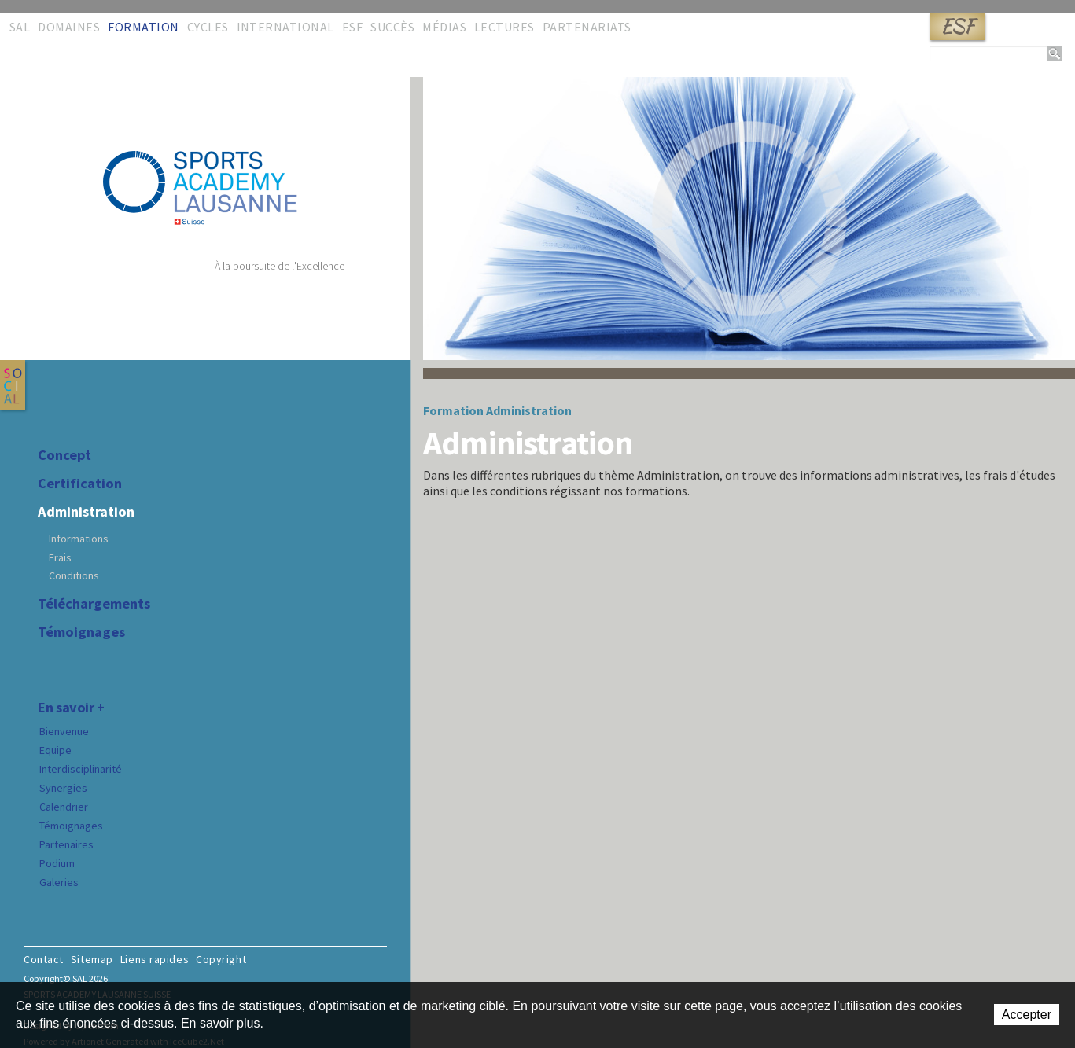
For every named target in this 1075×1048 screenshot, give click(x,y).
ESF (957, 26)
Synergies (63, 788)
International (285, 27)
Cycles (208, 27)
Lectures (504, 27)
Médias (444, 27)
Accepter (1026, 1014)
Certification (80, 483)
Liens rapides (154, 959)
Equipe (55, 750)
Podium (57, 863)
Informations (79, 538)
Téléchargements (94, 604)
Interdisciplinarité (80, 769)
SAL (19, 27)
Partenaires (66, 844)
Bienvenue (64, 731)
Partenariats (587, 27)
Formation (143, 27)
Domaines (69, 27)
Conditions (74, 575)
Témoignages (81, 632)
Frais (60, 557)
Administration (86, 512)
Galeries (59, 882)
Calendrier (63, 807)
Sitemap (92, 959)
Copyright (221, 959)
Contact (44, 959)
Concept (64, 455)
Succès (392, 27)
